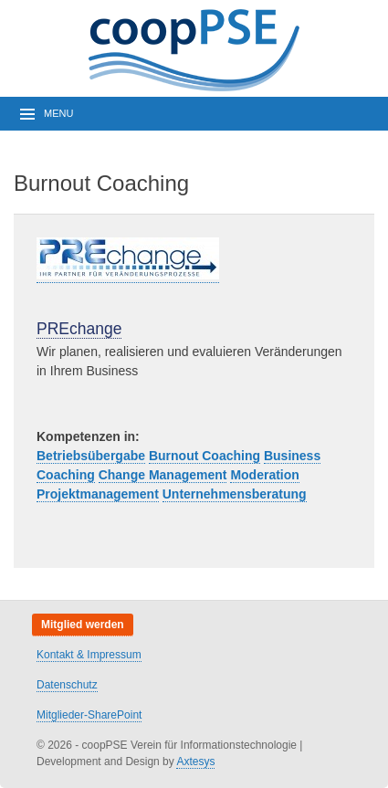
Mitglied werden (82, 624)
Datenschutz (67, 684)
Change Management (163, 475)
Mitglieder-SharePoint (89, 715)
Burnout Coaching (204, 455)
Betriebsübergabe (91, 455)
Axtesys (195, 761)
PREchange (79, 329)
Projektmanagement (98, 494)
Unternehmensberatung (235, 494)
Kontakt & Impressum (89, 654)
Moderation (264, 475)
